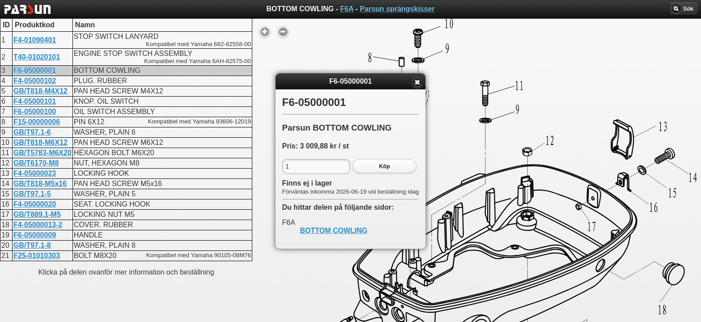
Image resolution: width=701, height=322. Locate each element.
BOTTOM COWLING (334, 230)
